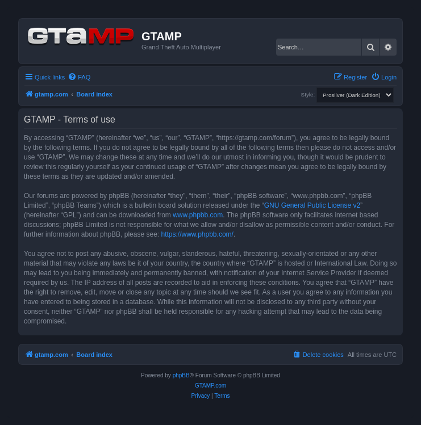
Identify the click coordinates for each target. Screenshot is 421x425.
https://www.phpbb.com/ (197, 234)
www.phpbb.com (198, 215)
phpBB (181, 375)
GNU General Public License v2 (312, 205)
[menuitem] (79, 77)
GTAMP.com (210, 385)
